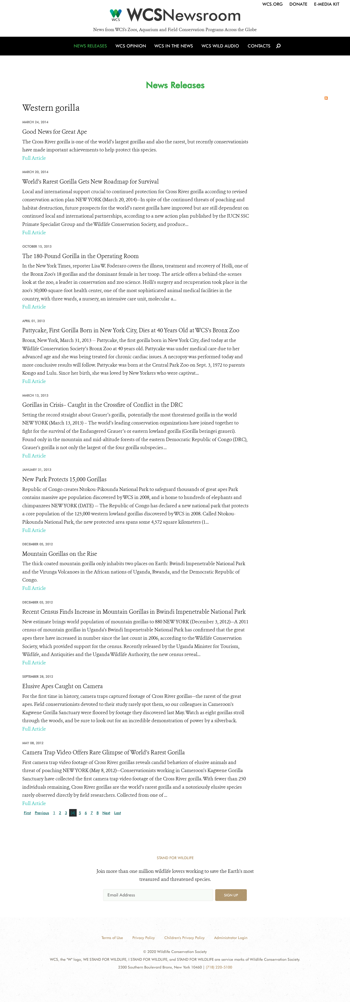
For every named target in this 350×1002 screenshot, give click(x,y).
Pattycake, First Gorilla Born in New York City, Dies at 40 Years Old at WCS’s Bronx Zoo (130, 330)
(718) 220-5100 (219, 967)
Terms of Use (112, 938)
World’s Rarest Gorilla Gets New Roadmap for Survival (90, 181)
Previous (42, 813)
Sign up (231, 895)
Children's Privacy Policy (184, 938)
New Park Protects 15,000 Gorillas (64, 479)
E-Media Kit (326, 4)
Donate (298, 4)
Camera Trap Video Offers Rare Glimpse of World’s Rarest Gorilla (103, 752)
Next (106, 813)
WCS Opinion (132, 48)
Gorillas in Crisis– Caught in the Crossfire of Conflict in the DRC (102, 405)
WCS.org (272, 4)
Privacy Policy (143, 938)
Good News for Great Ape (54, 132)
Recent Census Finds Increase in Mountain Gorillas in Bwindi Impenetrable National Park (134, 612)
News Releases (92, 48)
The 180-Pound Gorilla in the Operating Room (80, 256)
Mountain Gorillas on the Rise (59, 554)
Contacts (258, 48)
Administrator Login (230, 938)
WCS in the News (174, 48)
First (27, 813)
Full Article (34, 158)
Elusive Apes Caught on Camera (62, 686)
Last (117, 813)
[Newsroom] (175, 16)
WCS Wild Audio (220, 48)
